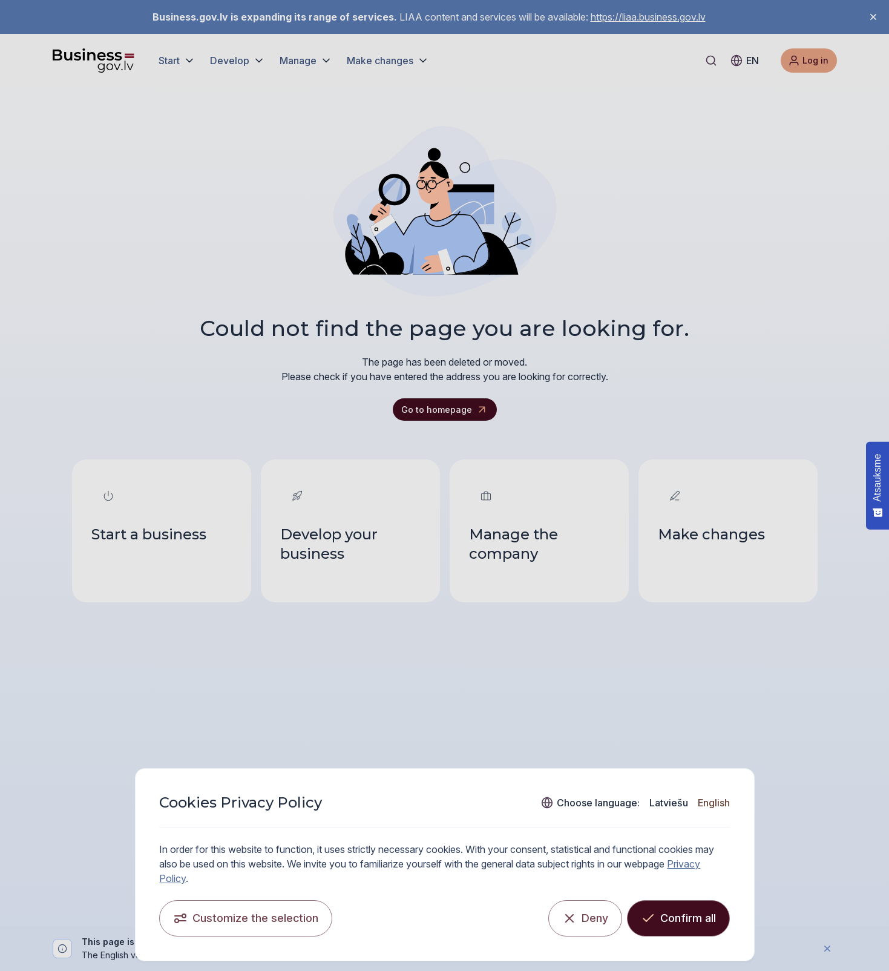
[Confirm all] (678, 918)
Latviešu (668, 803)
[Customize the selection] (246, 918)
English (714, 803)
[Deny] (585, 918)
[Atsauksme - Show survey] (877, 485)
